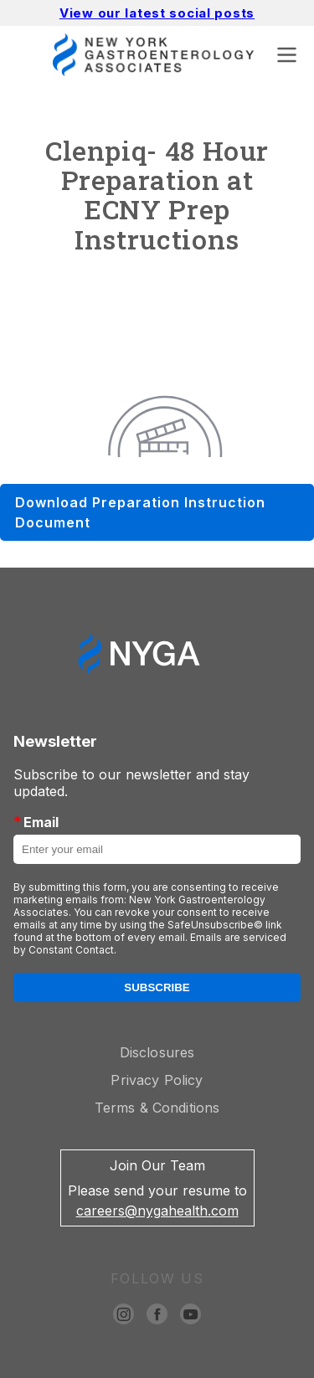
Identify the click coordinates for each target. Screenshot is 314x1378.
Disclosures (157, 1052)
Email (36, 821)
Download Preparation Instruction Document (140, 512)
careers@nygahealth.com (157, 1210)
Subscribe (157, 987)
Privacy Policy (157, 1080)
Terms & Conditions (157, 1107)
